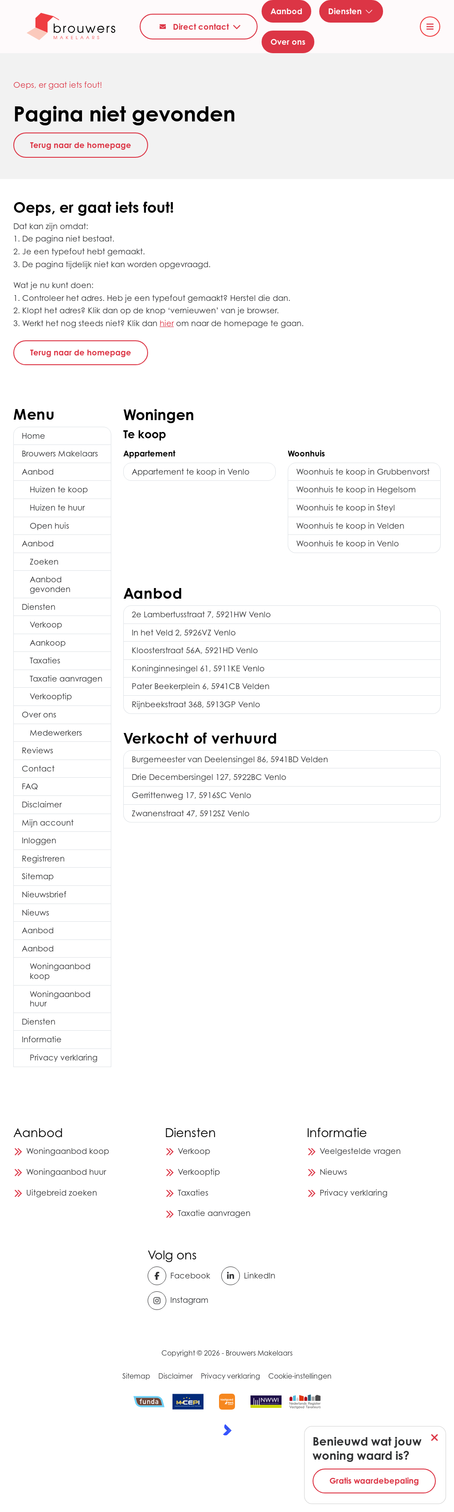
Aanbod (38, 471)
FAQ (30, 786)
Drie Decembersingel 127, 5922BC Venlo (209, 777)
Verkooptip (51, 696)
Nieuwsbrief (44, 894)
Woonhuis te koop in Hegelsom (356, 489)
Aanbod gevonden (50, 584)
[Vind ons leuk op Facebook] (181, 1275)
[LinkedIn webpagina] (255, 1275)
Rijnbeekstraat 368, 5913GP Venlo (196, 704)
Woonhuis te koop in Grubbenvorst (363, 471)
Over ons (39, 714)
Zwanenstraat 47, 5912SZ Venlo (191, 813)
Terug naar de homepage (80, 145)
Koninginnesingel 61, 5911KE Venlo (198, 668)
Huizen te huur (57, 507)
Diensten (38, 607)
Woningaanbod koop (60, 971)
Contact (38, 768)
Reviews (37, 750)
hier (167, 323)
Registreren (43, 858)
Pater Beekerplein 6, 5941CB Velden (201, 686)
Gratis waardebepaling (374, 1480)
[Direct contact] (199, 26)
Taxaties (45, 660)
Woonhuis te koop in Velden (350, 525)
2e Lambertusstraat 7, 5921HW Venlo (201, 614)
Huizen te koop (59, 489)
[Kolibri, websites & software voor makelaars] (227, 1429)
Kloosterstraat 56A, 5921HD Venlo (195, 650)
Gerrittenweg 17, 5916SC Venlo (191, 795)
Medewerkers (56, 732)
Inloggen (39, 840)
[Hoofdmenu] (430, 26)
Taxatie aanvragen (66, 678)
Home (33, 435)
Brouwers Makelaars (60, 453)
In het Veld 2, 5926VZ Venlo (184, 632)
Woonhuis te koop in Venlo (347, 543)
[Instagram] (181, 1300)
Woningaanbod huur (60, 999)
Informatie (42, 1039)
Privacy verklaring (64, 1057)
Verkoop (46, 624)
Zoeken (44, 561)
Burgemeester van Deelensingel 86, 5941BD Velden (230, 759)
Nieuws (35, 912)
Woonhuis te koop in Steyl (345, 507)
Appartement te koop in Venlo (191, 471)
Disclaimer (42, 804)
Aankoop (48, 642)
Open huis (49, 525)
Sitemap (38, 876)
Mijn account (48, 822)
